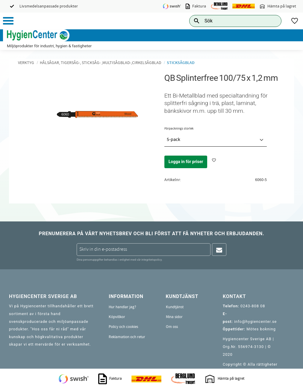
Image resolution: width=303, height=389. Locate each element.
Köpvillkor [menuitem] (117, 316)
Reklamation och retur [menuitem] (127, 337)
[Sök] (272, 20)
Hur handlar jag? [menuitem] (122, 307)
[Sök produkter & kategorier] (229, 20)
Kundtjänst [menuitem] (175, 307)
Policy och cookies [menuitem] (123, 326)
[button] (8, 21)
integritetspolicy (151, 259)
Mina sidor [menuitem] (174, 316)
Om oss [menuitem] (172, 326)
